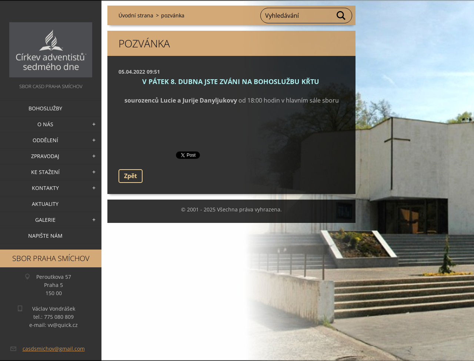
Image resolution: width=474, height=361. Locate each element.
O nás (45, 124)
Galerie (45, 219)
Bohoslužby (45, 108)
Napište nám (45, 235)
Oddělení (45, 140)
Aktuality (45, 203)
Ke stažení (45, 172)
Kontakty (45, 187)
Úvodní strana (135, 15)
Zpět (130, 176)
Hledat (341, 15)
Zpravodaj (45, 156)
